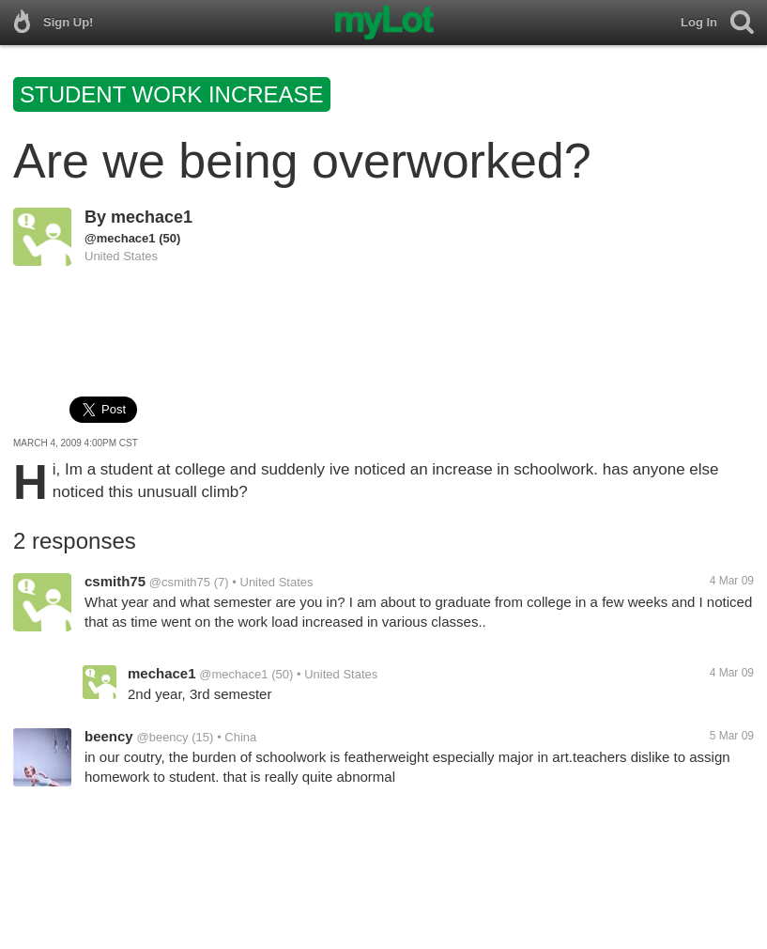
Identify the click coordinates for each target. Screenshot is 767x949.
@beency (162, 737)
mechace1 (151, 217)
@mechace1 (120, 238)
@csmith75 (179, 582)
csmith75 (115, 581)
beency (108, 736)
